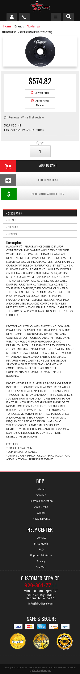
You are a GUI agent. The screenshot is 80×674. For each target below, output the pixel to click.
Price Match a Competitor (32, 194)
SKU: (7, 125)
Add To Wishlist (29, 180)
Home (7, 26)
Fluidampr (33, 26)
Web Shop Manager (41, 670)
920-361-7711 (40, 585)
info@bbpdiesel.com (40, 603)
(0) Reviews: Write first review (24, 117)
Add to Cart (28, 166)
